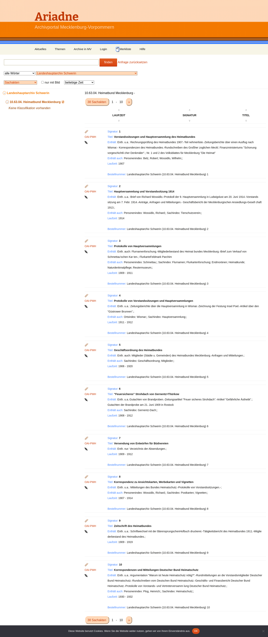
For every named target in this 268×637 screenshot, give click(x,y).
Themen (60, 49)
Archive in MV (82, 49)
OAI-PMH (90, 136)
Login (103, 49)
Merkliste (123, 49)
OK (196, 631)
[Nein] (263, 631)
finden (108, 62)
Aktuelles (40, 49)
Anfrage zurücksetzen (132, 62)
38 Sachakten (97, 102)
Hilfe (142, 49)
